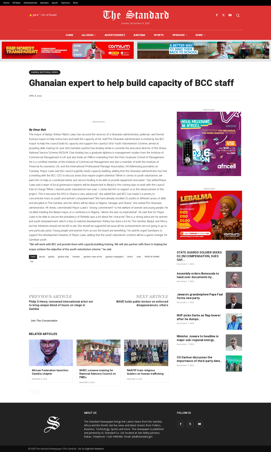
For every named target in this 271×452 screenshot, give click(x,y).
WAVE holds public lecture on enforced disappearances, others (142, 303)
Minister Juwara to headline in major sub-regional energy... (197, 338)
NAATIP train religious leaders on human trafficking (145, 372)
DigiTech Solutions (94, 448)
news (139, 256)
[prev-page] (31, 391)
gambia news (63, 256)
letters (130, 256)
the (31, 261)
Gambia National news (44, 72)
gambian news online (93, 256)
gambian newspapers (115, 256)
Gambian (76, 256)
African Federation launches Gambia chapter (50, 372)
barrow (42, 256)
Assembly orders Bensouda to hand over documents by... (198, 275)
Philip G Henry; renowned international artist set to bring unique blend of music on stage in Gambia (61, 305)
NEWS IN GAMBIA (152, 256)
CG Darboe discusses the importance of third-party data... (199, 359)
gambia (51, 256)
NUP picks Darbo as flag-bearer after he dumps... (199, 317)
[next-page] (37, 391)
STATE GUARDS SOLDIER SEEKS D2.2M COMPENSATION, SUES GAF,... (199, 256)
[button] (237, 15)
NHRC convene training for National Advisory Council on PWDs (97, 374)
